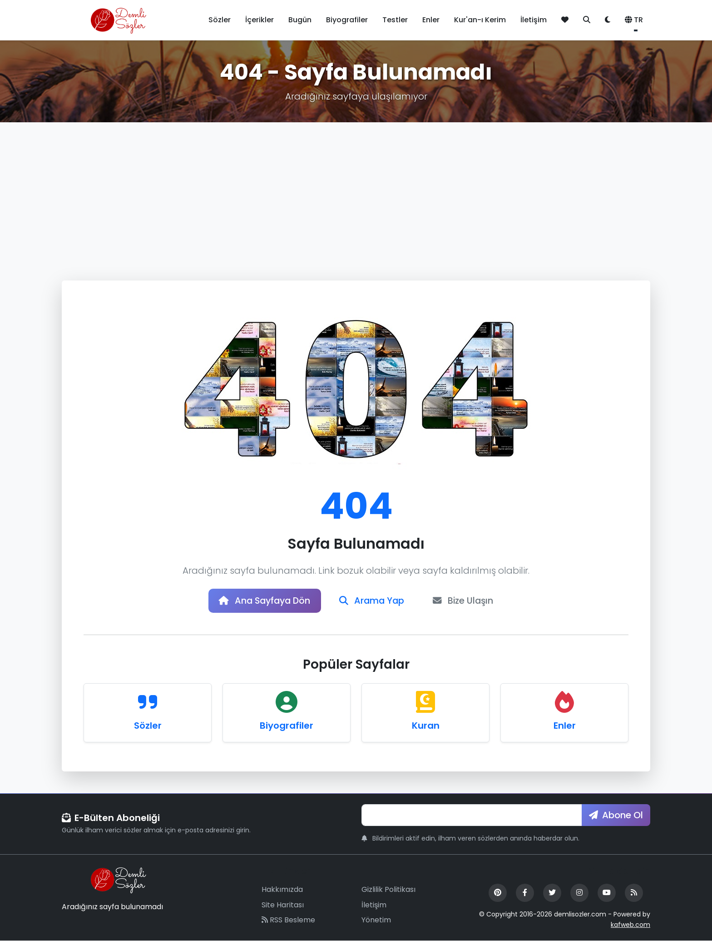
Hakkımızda (282, 890)
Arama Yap (373, 601)
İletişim (533, 20)
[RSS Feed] (634, 893)
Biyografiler (347, 20)
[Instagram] (579, 893)
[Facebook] (525, 893)
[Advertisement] (356, 190)
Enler (431, 20)
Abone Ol (616, 815)
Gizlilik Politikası (388, 890)
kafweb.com (630, 925)
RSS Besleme (288, 921)
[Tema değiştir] (608, 20)
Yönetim (376, 921)
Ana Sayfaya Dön (263, 601)
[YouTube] (607, 893)
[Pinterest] (498, 893)
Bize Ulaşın (466, 601)
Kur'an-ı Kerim (480, 20)
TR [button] (634, 20)
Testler (395, 20)
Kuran (426, 726)
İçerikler (259, 20)
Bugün (300, 20)
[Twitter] (552, 893)
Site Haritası (283, 905)
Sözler (219, 20)
